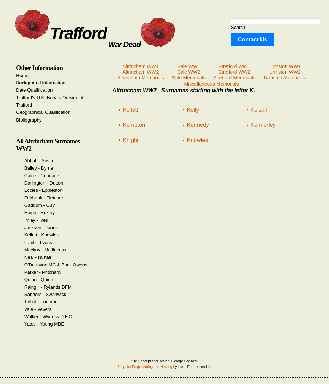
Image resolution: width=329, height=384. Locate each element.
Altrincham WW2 (140, 72)
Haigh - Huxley (39, 212)
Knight (130, 140)
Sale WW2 (188, 72)
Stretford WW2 (234, 72)
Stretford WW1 (234, 66)
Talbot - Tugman (41, 301)
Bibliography (28, 120)
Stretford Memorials (234, 77)
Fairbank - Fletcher (43, 198)
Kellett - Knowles (41, 234)
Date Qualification (34, 90)
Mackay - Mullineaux (45, 249)
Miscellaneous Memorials (211, 84)
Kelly (193, 110)
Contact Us (252, 39)
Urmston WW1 (285, 66)
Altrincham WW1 (140, 66)
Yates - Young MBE (44, 324)
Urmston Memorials (285, 77)
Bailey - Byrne (38, 168)
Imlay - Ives (36, 220)
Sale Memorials (188, 77)
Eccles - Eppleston (43, 190)
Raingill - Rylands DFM (48, 287)
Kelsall (258, 110)
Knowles (197, 140)
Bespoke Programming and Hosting (144, 367)
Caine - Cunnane (41, 175)
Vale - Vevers (37, 309)
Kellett (130, 110)
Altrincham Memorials (140, 77)
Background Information (40, 82)
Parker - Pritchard (42, 272)
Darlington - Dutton (43, 183)
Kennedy (198, 125)
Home (22, 75)
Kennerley (262, 125)
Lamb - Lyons (38, 242)
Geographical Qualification (43, 112)
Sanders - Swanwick (45, 294)
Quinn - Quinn (38, 279)
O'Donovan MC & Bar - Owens (55, 264)
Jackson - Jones (41, 227)
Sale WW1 (188, 66)
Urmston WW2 (285, 72)
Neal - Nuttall (37, 257)
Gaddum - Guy (39, 205)
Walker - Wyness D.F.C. (48, 316)
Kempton (134, 125)
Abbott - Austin (39, 160)
